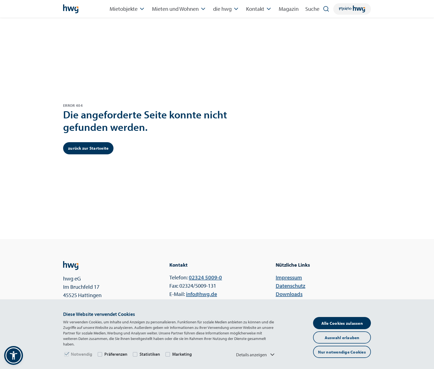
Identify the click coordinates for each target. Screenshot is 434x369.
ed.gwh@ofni (201, 293)
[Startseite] (71, 9)
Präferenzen (115, 354)
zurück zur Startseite (88, 148)
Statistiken (150, 354)
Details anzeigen (256, 354)
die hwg (226, 9)
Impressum (289, 277)
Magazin (289, 8)
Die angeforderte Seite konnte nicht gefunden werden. (145, 120)
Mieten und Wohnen (179, 9)
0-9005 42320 (205, 277)
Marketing (182, 354)
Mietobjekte (127, 9)
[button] (14, 355)
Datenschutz (290, 285)
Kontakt (259, 9)
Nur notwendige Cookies (342, 352)
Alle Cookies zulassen (342, 323)
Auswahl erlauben (342, 337)
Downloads (289, 293)
